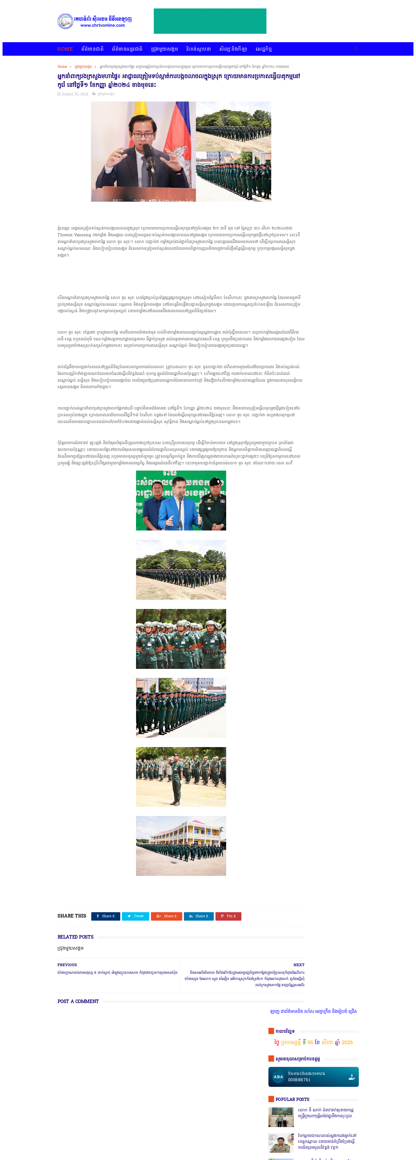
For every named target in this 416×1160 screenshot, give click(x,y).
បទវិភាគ (165, 1141)
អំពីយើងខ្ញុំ (219, 1141)
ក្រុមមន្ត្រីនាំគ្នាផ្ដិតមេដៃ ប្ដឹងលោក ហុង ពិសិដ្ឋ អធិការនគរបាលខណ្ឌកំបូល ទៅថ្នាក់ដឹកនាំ (326, 428)
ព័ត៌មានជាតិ (93, 49)
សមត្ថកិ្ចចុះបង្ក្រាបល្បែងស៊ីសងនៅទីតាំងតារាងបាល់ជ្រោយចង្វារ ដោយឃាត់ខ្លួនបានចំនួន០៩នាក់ (327, 255)
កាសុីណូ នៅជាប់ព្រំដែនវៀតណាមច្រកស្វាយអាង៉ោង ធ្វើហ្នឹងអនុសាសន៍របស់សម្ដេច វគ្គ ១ (326, 310)
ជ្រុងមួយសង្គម (164, 49)
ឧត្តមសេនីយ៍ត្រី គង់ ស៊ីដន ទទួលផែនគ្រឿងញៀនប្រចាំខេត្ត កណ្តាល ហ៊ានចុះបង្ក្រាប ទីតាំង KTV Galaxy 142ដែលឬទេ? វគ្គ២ (328, 228)
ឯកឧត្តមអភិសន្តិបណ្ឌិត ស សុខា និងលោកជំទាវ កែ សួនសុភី (325, 333)
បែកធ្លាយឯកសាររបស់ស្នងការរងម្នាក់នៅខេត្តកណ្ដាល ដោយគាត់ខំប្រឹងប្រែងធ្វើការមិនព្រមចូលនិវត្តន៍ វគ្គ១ (327, 200)
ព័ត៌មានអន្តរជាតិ (127, 49)
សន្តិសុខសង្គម (330, 862)
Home (65, 49)
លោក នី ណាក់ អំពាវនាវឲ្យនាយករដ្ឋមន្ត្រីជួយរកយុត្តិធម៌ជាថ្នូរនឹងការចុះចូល (325, 171)
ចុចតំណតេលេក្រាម (290, 470)
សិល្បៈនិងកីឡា (234, 49)
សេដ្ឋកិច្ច (264, 49)
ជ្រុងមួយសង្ (279, 852)
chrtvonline (97, 1156)
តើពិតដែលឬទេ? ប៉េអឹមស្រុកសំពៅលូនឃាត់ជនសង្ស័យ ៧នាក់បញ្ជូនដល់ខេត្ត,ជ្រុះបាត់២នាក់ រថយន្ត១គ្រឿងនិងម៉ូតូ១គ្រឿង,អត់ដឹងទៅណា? (327, 579)
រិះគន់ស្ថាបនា (199, 49)
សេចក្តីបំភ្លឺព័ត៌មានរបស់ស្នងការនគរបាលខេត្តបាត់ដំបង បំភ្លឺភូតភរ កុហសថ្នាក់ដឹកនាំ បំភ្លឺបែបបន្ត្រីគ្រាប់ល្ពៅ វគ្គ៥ (327, 403)
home (62, 1141)
